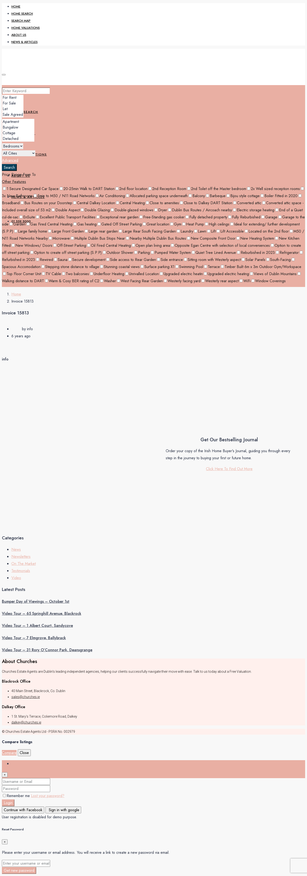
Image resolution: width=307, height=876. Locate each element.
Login (8, 803)
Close (24, 752)
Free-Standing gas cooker (162, 217)
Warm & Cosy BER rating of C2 (72, 281)
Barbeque (216, 196)
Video (16, 578)
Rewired (44, 259)
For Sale (12, 103)
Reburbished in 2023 (256, 252)
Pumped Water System (171, 252)
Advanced (10, 160)
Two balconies (75, 274)
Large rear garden (101, 231)
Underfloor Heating (107, 274)
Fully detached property (206, 217)
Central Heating (130, 203)
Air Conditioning (110, 196)
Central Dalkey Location (94, 203)
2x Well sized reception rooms (273, 188)
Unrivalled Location (142, 274)
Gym (175, 224)
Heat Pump (193, 224)
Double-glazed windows (132, 210)
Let (12, 109)
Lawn (200, 231)
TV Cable (51, 274)
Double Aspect (66, 210)
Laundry (185, 231)
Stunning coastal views (120, 266)
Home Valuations (25, 28)
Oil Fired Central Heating (109, 245)
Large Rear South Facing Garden (147, 231)
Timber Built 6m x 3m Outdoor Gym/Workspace (261, 266)
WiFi (245, 281)
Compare (9, 752)
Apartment (18, 122)
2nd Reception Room (167, 188)
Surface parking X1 (157, 266)
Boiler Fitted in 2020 (279, 196)
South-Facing (278, 259)
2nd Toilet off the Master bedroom (216, 188)
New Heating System (255, 238)
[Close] (5, 774)
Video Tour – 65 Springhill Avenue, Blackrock (41, 613)
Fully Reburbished (244, 217)
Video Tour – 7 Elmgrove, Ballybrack (34, 638)
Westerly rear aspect (220, 281)
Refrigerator (287, 252)
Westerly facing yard (182, 281)
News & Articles (24, 42)
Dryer (160, 210)
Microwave (59, 238)
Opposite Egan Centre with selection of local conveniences (220, 245)
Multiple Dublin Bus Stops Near (98, 238)
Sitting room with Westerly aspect (212, 259)
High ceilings (217, 224)
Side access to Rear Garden (131, 259)
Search (9, 167)
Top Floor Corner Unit (22, 274)
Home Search (22, 13)
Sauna (60, 259)
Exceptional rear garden (117, 217)
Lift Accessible (230, 231)
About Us (18, 35)
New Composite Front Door (211, 238)
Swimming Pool (189, 266)
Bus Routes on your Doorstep (46, 203)
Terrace (212, 266)
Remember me (17, 795)
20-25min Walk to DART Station (87, 188)
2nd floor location (131, 188)
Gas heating (85, 224)
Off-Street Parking (69, 245)
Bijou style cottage (243, 196)
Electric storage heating (253, 210)
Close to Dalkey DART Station (206, 203)
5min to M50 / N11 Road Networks (64, 196)
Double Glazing (95, 210)
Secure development (86, 259)
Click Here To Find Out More (229, 469)
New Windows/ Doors (32, 245)
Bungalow (18, 127)
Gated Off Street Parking (120, 224)
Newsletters (21, 556)
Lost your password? (47, 795)
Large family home (30, 231)
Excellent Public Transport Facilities (65, 217)
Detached (18, 139)
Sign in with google (63, 810)
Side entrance (170, 259)
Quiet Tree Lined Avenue (214, 252)
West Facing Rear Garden (140, 281)
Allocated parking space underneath (157, 196)
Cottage (18, 133)
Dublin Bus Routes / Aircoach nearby (200, 210)
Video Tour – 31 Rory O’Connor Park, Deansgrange (47, 650)
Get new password (19, 870)
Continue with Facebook (23, 810)
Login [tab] (15, 763)
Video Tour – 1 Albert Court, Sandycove (37, 625)
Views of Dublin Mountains (273, 274)
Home (15, 6)
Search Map (21, 20)
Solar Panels (253, 259)
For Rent (12, 97)
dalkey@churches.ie (26, 722)
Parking (142, 252)
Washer (108, 281)
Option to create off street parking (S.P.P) (66, 252)
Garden (17, 224)
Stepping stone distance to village (70, 266)
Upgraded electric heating (226, 274)
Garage (269, 217)
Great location (156, 224)
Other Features (14, 181)
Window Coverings (268, 281)
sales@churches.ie (25, 697)
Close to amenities (162, 203)
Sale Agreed (12, 114)
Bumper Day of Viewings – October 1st (35, 601)
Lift (211, 231)
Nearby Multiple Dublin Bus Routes (156, 238)
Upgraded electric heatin (181, 274)
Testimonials (20, 570)
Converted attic (247, 203)
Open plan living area (151, 245)
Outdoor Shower (118, 252)
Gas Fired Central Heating (49, 224)
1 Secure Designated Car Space (31, 188)
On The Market (23, 563)
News (16, 549)
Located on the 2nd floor (267, 231)
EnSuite (27, 217)
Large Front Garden (66, 231)
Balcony (197, 196)
